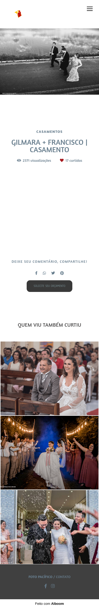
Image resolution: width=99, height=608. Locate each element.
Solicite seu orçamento (49, 286)
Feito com (49, 604)
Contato (63, 577)
